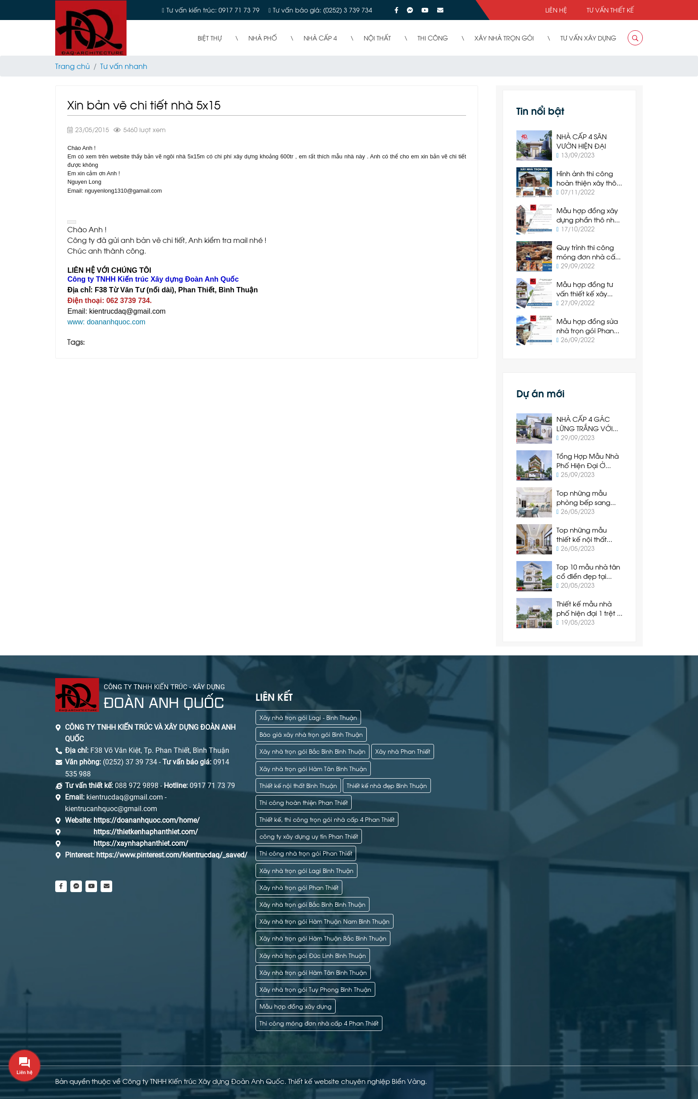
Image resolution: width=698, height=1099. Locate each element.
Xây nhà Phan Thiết (402, 751)
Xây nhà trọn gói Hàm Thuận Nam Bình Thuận (325, 921)
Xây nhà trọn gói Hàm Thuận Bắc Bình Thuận (323, 937)
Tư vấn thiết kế (610, 9)
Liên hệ (556, 9)
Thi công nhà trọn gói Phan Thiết (306, 852)
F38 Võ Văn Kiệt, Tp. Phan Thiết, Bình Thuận (159, 750)
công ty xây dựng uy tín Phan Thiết (309, 836)
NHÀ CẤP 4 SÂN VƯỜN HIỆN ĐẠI (581, 140)
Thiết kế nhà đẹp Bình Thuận (387, 785)
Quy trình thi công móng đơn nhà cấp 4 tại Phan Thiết (588, 256)
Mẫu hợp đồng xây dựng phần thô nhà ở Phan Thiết (587, 219)
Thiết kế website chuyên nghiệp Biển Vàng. (357, 1081)
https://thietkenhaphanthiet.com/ (145, 832)
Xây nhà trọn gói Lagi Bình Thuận (306, 870)
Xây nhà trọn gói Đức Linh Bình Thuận (313, 955)
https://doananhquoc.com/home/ (146, 820)
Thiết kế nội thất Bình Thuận (298, 785)
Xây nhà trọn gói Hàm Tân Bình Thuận (313, 768)
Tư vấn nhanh (123, 66)
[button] (71, 222)
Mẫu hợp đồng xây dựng (296, 1006)
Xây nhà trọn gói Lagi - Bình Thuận (308, 717)
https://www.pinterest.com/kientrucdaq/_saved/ (171, 855)
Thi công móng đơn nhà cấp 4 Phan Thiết (319, 1022)
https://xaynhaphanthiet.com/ (140, 843)
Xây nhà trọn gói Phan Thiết (299, 887)
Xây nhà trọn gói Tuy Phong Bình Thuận (315, 989)
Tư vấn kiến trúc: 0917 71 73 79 (213, 9)
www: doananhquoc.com (106, 322)
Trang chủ (72, 66)
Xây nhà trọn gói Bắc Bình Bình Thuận (312, 751)
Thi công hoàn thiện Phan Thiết (304, 802)
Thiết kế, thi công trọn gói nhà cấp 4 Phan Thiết (327, 819)
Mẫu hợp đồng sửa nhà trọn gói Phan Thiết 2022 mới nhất (587, 330)
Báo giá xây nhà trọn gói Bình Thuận (311, 734)
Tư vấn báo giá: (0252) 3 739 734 (322, 9)
